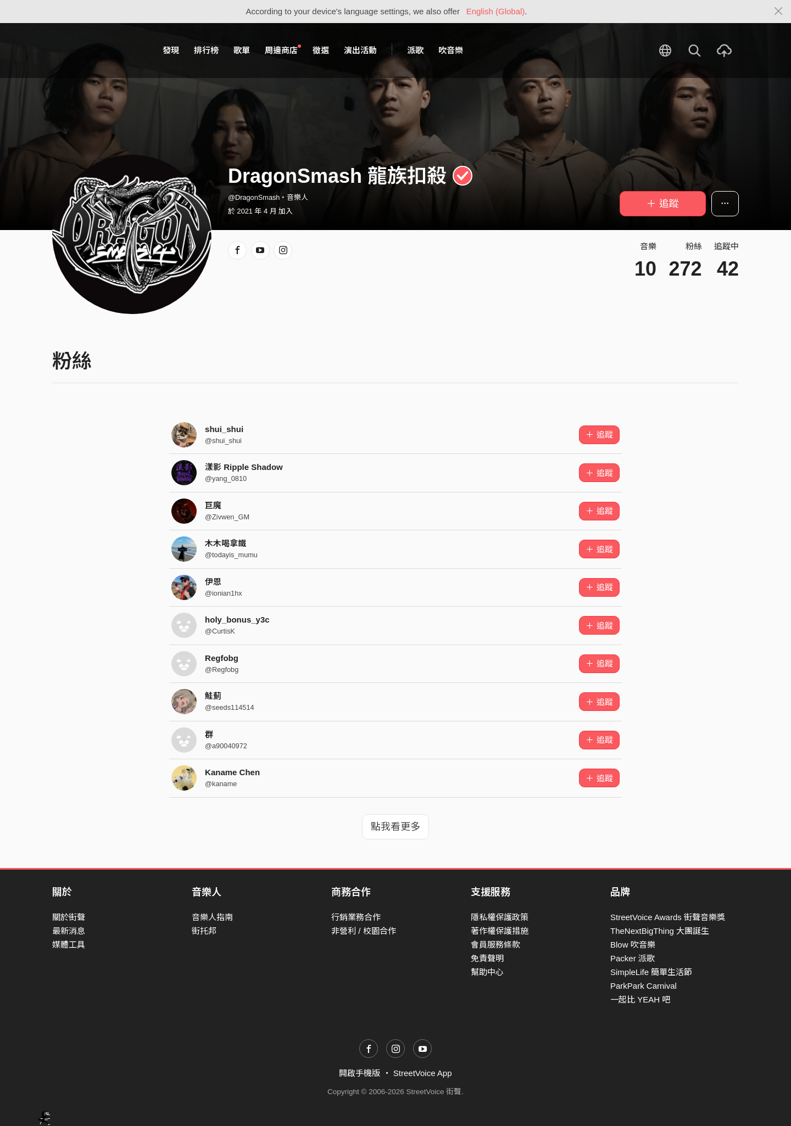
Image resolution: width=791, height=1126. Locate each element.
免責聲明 (487, 958)
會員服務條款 (495, 944)
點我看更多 (395, 826)
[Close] (778, 11)
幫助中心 (487, 972)
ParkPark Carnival (643, 985)
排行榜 (206, 50)
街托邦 (204, 930)
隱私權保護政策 (499, 917)
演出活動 (360, 50)
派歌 (415, 50)
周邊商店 (283, 49)
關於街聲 (68, 917)
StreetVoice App (422, 1073)
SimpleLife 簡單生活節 (651, 972)
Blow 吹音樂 (632, 944)
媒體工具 (68, 944)
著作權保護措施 (499, 930)
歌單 (241, 50)
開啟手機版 (359, 1073)
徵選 (321, 50)
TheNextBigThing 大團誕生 (659, 930)
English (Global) (495, 11)
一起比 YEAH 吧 (640, 999)
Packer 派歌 (632, 958)
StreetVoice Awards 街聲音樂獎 (667, 917)
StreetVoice (97, 50)
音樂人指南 (212, 917)
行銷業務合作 (356, 917)
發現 (171, 50)
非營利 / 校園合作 (363, 930)
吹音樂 (450, 50)
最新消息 (68, 930)
